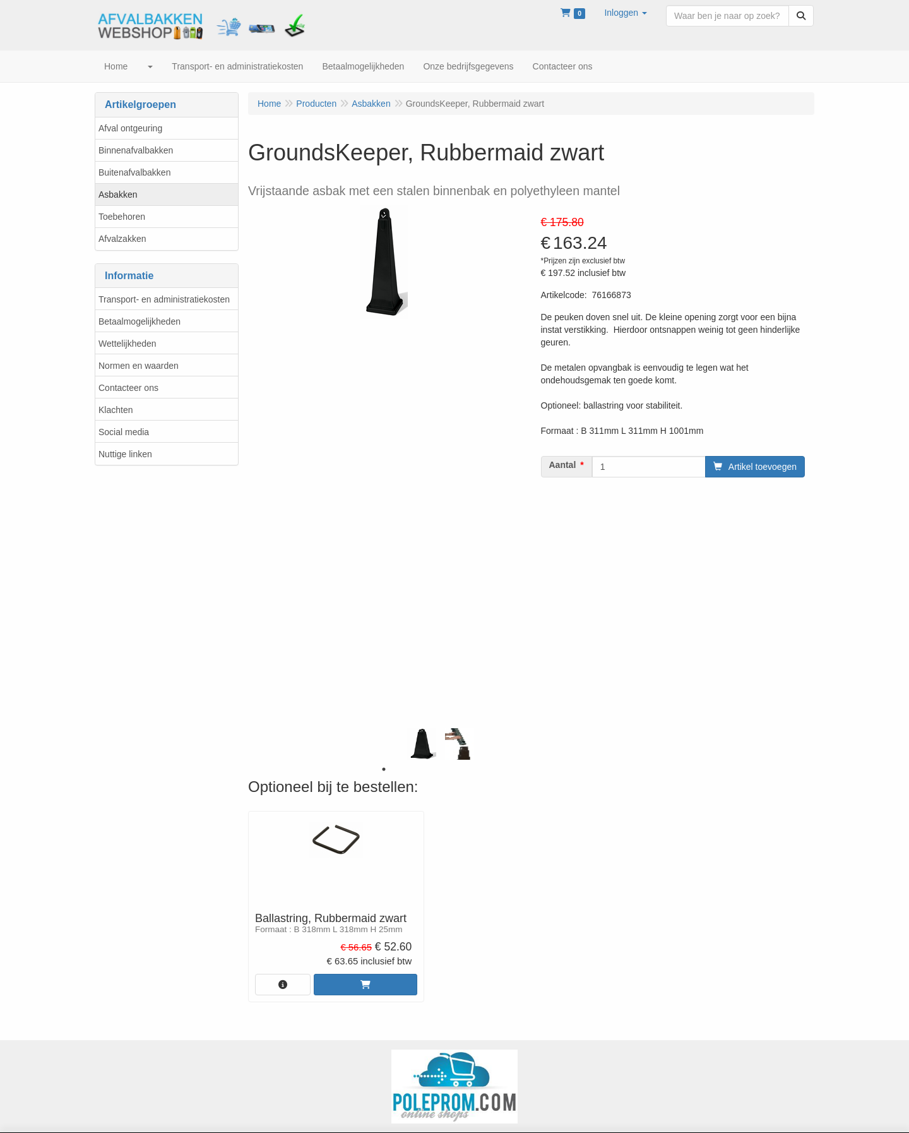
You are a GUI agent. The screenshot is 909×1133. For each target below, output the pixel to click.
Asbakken (117, 194)
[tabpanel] (421, 744)
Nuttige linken (125, 454)
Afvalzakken (122, 239)
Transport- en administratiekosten (164, 299)
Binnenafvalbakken (135, 150)
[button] (625, 12)
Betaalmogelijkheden (139, 321)
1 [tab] (383, 769)
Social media (123, 432)
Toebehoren (121, 217)
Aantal (562, 464)
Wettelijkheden (127, 344)
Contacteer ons (128, 388)
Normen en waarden (138, 366)
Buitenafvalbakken (134, 172)
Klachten (115, 410)
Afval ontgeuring (130, 128)
